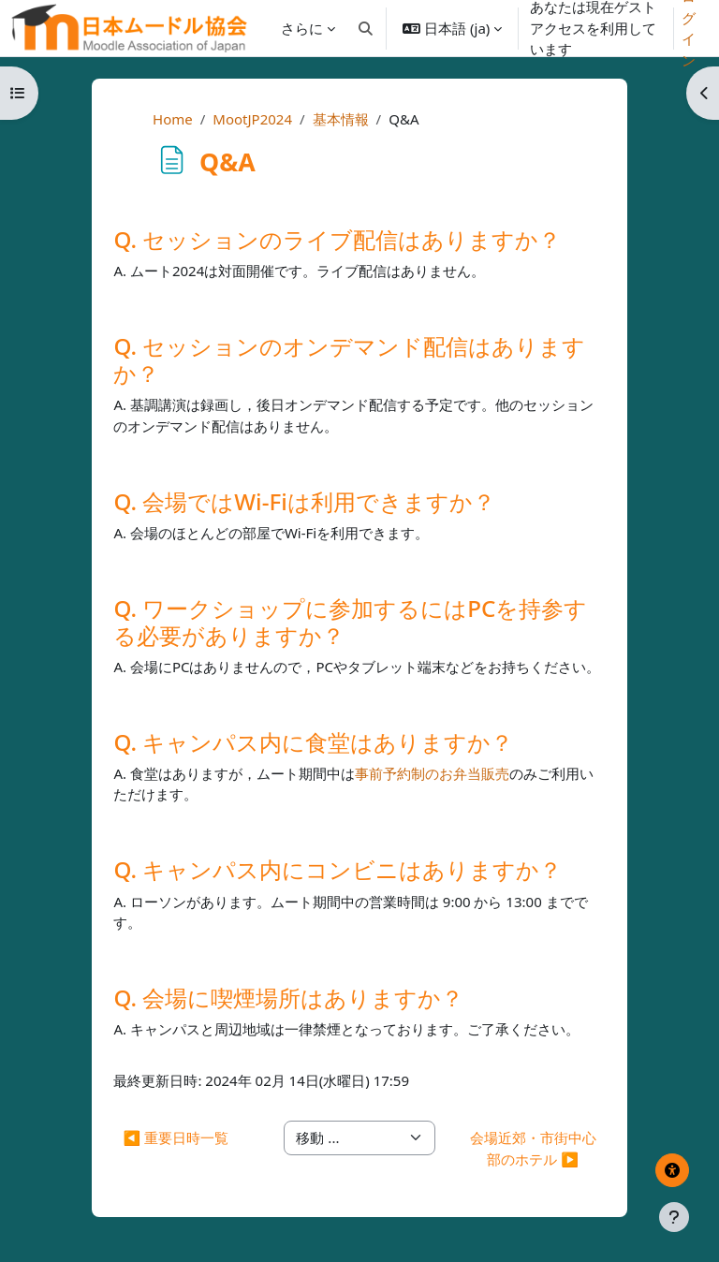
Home (173, 119)
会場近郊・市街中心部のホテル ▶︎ (533, 1148)
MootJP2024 (252, 119)
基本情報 (341, 119)
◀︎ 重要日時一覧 (175, 1137)
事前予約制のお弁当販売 (432, 773)
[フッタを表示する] (674, 1217)
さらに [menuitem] (302, 28)
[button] (366, 28)
